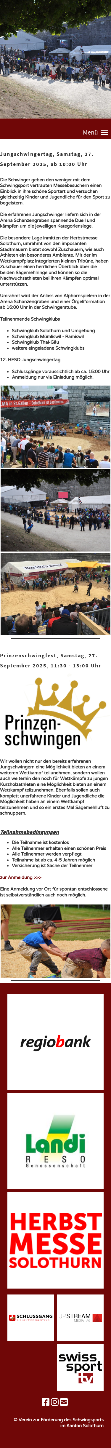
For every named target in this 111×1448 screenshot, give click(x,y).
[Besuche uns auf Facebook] (45, 1402)
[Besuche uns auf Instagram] (55, 1402)
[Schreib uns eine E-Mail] (64, 1402)
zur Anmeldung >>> (20, 877)
